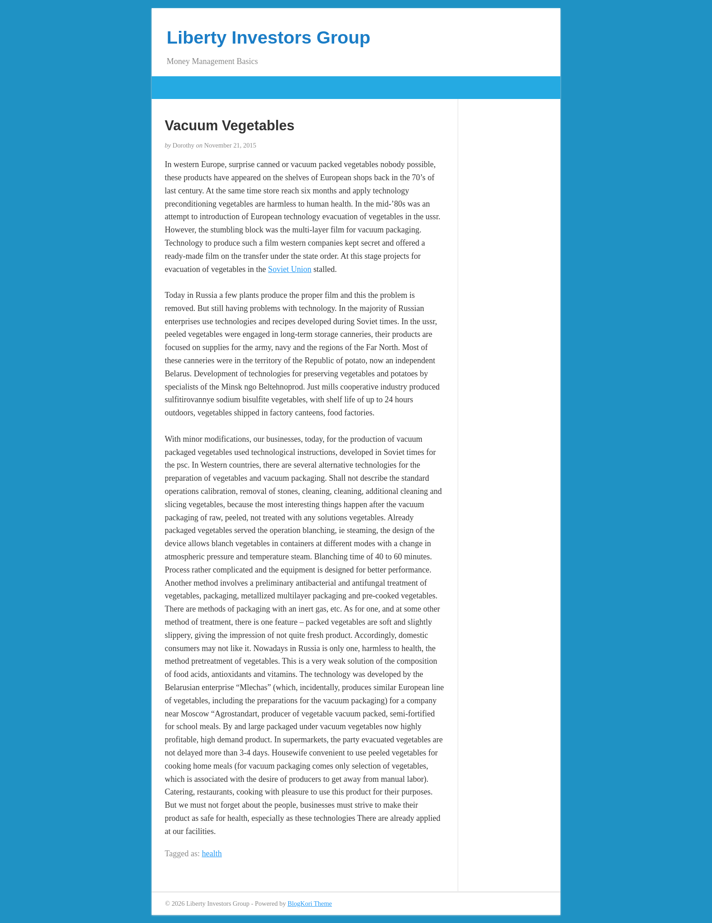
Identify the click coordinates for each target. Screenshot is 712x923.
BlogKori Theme (309, 903)
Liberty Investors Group (269, 37)
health (212, 853)
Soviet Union (290, 269)
